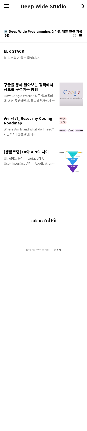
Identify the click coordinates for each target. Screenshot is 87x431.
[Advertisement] (43, 62)
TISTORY (44, 423)
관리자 (57, 423)
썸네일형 (74, 122)
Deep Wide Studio (43, 6)
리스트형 (80, 122)
